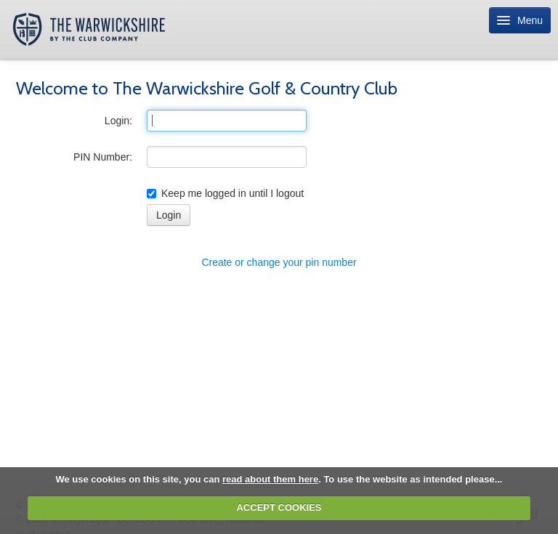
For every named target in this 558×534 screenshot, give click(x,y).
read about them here (270, 479)
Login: (118, 120)
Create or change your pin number (278, 262)
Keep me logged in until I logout (225, 193)
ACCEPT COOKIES (278, 507)
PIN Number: (102, 157)
